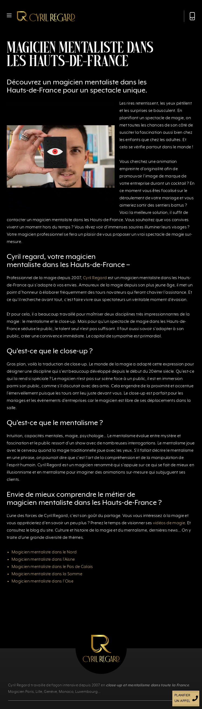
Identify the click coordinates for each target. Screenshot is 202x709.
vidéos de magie (169, 523)
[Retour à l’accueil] (46, 16)
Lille (39, 692)
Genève (50, 692)
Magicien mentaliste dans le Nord (44, 552)
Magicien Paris (21, 692)
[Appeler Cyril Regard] (189, 16)
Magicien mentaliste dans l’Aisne (43, 559)
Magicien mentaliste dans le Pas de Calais (52, 566)
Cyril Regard (95, 278)
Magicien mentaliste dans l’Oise (42, 581)
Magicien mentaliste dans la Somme (47, 574)
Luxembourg (86, 692)
